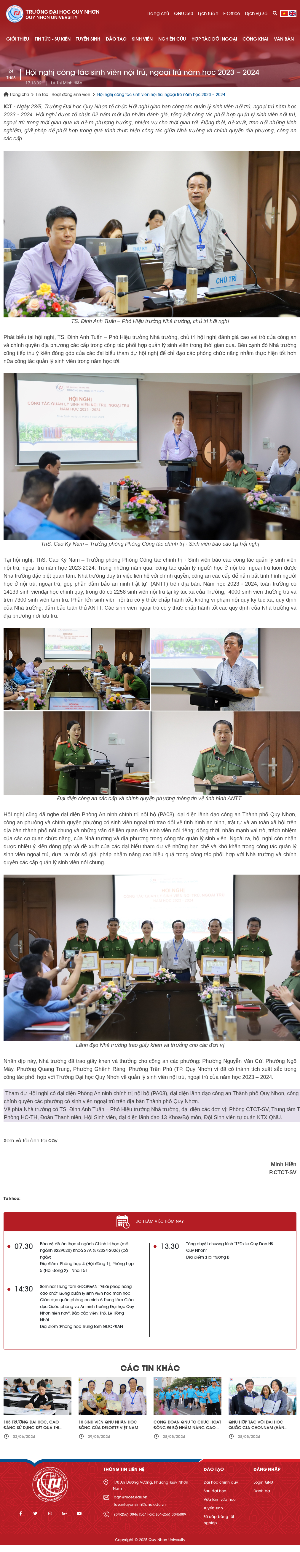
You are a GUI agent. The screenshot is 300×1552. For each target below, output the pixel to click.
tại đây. (50, 1140)
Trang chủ (158, 13)
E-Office (231, 13)
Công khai (255, 39)
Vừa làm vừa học (220, 1499)
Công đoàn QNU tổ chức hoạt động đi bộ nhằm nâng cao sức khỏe (187, 1428)
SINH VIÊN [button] (142, 39)
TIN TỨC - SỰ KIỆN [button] (53, 39)
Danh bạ (261, 1491)
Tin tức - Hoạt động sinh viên (63, 95)
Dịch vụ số (256, 13)
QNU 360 (183, 13)
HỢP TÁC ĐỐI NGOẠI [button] (214, 39)
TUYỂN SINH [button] (88, 39)
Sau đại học (215, 1491)
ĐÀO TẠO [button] (116, 39)
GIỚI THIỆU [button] (17, 39)
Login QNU (263, 1482)
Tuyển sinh (213, 1508)
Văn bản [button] (284, 39)
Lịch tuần (208, 13)
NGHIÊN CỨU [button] (172, 39)
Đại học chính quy (221, 1482)
